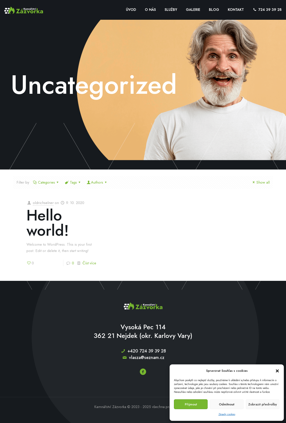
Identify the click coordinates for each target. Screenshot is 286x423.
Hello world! (47, 222)
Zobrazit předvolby (262, 404)
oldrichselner (43, 202)
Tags (73, 182)
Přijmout (191, 404)
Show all (260, 182)
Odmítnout (226, 404)
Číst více (89, 263)
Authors (97, 182)
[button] (277, 371)
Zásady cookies (226, 414)
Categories (46, 182)
